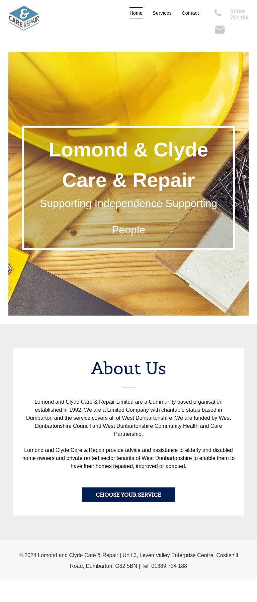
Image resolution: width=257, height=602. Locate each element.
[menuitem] (136, 13)
